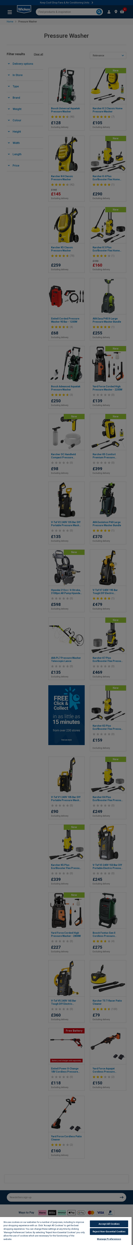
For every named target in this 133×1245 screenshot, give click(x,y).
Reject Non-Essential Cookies (109, 1231)
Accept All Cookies (109, 1224)
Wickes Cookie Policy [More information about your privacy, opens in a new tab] (24, 1239)
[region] (66, 1231)
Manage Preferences (109, 1239)
